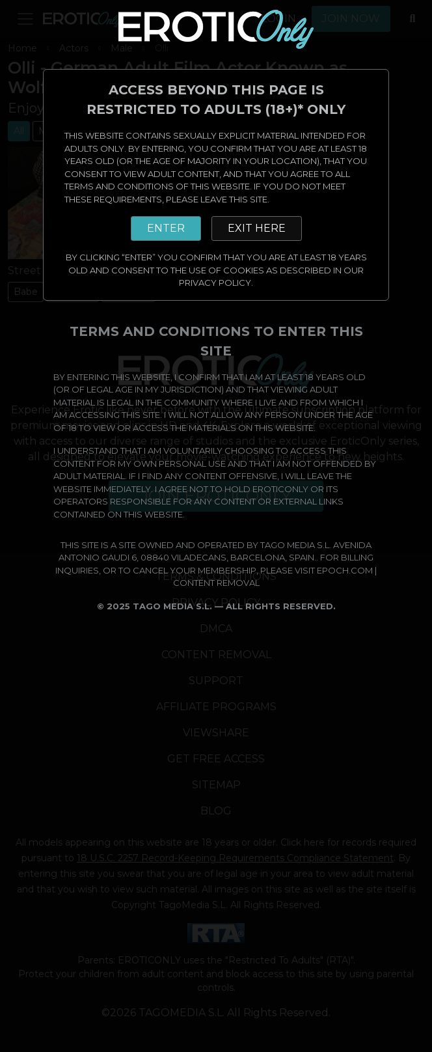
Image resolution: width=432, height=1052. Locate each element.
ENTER (166, 228)
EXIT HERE (257, 228)
